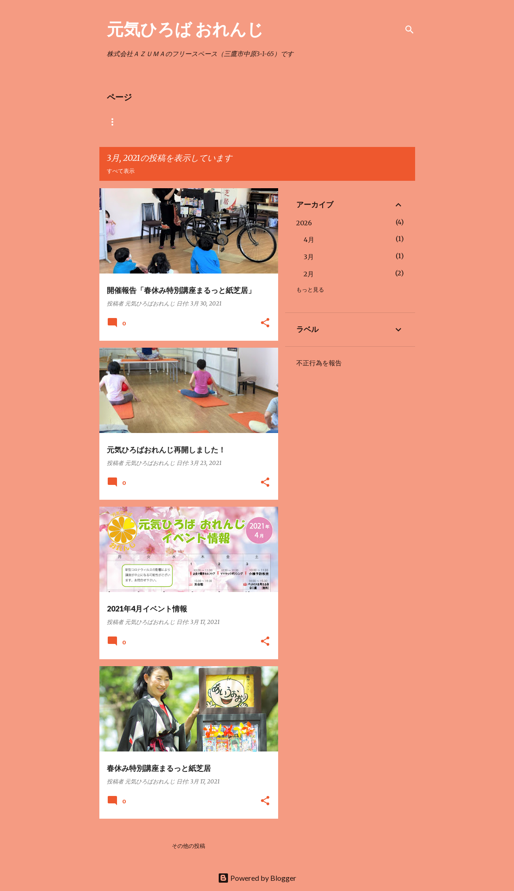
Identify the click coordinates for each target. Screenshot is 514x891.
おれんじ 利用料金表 (172, 121)
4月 (309, 239)
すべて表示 (121, 170)
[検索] (409, 30)
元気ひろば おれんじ (185, 29)
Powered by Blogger (257, 877)
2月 (309, 274)
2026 (304, 223)
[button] (265, 323)
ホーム (115, 121)
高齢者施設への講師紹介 (332, 121)
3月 (309, 257)
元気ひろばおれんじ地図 (250, 121)
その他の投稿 (188, 845)
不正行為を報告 (319, 363)
